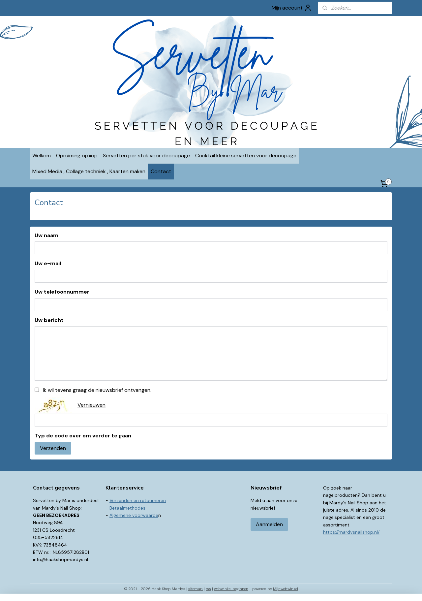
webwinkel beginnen (231, 588)
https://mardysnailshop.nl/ (351, 532)
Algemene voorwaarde (133, 515)
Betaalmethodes (127, 508)
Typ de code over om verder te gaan (83, 435)
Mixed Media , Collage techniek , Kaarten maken (88, 171)
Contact (161, 171)
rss (208, 588)
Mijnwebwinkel (285, 588)
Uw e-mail (48, 263)
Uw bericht (49, 320)
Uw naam (46, 235)
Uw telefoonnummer (62, 291)
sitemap (195, 588)
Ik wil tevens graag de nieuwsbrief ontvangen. (97, 390)
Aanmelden (269, 524)
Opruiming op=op (77, 155)
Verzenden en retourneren (137, 500)
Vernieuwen (91, 404)
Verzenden (53, 448)
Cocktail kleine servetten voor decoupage (245, 155)
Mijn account (292, 8)
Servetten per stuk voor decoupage (146, 155)
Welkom (41, 155)
